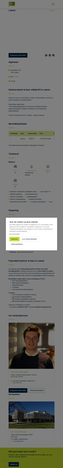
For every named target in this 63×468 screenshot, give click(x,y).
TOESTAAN (14, 239)
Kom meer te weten (14, 234)
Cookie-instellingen (17, 244)
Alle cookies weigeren (29, 239)
